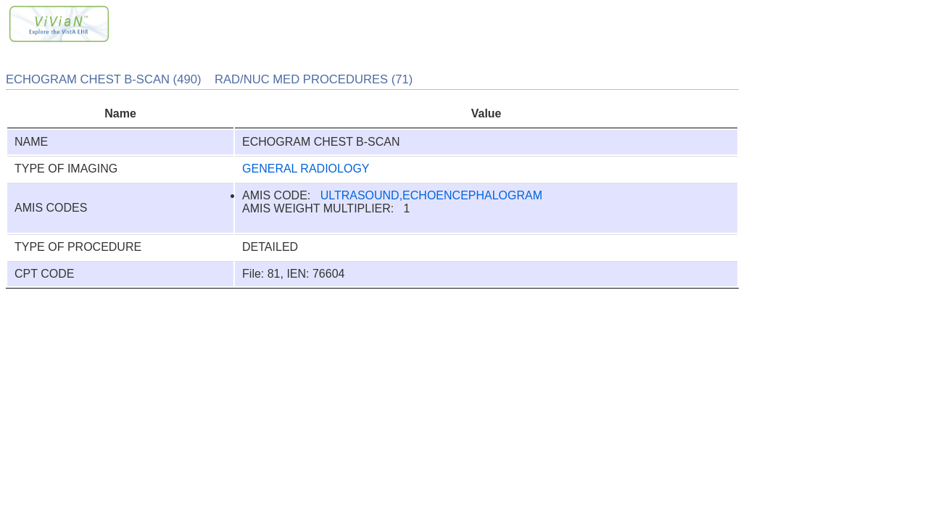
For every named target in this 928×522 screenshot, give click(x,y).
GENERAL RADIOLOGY (305, 168)
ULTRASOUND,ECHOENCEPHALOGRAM (431, 195)
